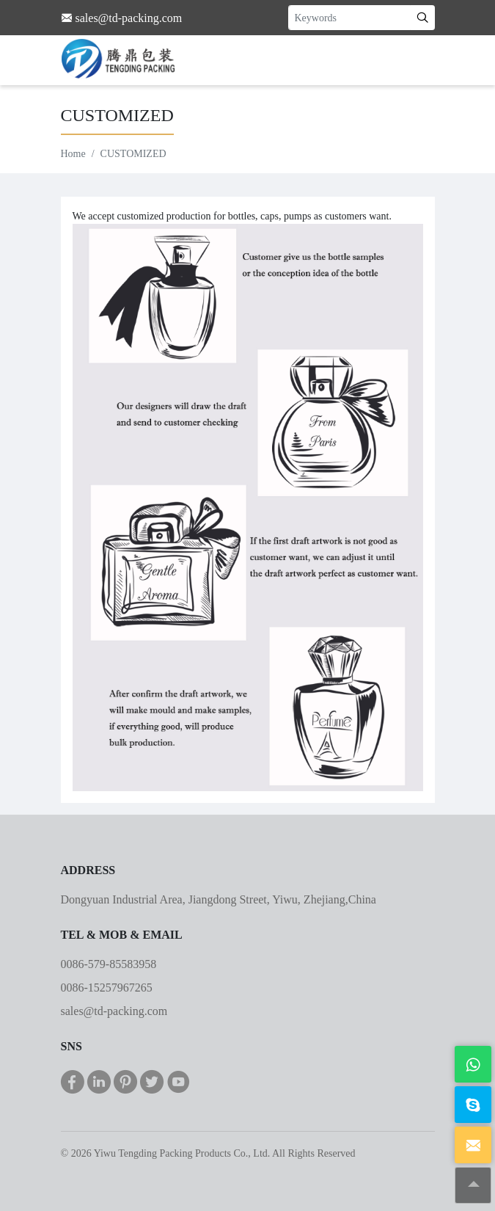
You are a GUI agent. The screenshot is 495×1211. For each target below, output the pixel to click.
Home (73, 153)
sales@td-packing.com (114, 1011)
